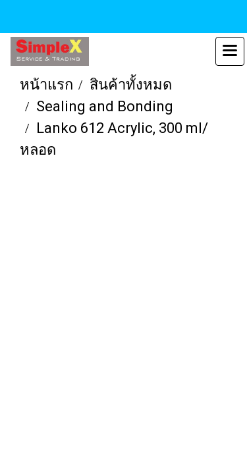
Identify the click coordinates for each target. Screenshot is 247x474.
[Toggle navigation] (229, 51)
